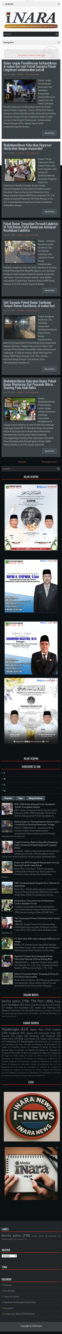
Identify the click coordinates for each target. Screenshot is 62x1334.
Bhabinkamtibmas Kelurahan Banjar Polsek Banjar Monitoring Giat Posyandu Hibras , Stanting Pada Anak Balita (29, 384)
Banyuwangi (24, 1061)
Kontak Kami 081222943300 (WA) (19, 1314)
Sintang (5, 1053)
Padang (31, 1050)
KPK (44, 1013)
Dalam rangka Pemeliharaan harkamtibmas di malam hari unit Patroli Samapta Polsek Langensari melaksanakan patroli (30, 66)
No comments (32, 74)
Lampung (43, 1067)
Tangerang (55, 1053)
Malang (42, 1050)
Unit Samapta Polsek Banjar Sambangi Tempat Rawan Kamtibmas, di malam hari (29, 304)
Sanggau (53, 1050)
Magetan (17, 1070)
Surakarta (14, 1033)
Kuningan (56, 1038)
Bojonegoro (52, 1044)
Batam (35, 1061)
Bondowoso (45, 1061)
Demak (31, 1038)
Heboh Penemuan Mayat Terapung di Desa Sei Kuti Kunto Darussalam (36, 975)
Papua (45, 1053)
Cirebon (56, 1029)
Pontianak (50, 1036)
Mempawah (6, 1058)
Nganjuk (35, 1053)
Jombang (13, 1064)
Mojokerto (13, 1072)
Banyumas (16, 1053)
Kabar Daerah (31, 1004)
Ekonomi (16, 1010)
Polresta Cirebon (18, 1047)
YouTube (11, 1016)
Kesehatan (24, 1007)
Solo (16, 1075)
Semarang (11, 1041)
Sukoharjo (10, 1044)
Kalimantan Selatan (29, 1064)
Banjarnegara (27, 1041)
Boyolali (6, 1036)
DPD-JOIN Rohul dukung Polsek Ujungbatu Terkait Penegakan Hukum (34, 805)
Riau (21, 1044)
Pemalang (18, 1058)
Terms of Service (11, 1296)
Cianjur (43, 1038)
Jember (4, 1064)
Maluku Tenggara (42, 1070)
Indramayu (34, 1036)
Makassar (28, 1070)
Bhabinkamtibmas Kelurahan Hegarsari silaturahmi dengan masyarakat (27, 146)
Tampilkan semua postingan (31, 55)
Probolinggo (46, 1072)
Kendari (21, 1050)
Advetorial (9, 1013)
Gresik (30, 1056)
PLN (40, 1010)
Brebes (55, 1061)
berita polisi (11, 1001)
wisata (38, 1007)
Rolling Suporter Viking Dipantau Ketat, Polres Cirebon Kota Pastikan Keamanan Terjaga (37, 823)
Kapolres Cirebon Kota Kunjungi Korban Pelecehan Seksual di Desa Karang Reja (33, 958)
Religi (57, 1001)
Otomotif (29, 1010)
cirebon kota (7, 1038)
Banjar (20, 74)
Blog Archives (35, 798)
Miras (48, 1010)
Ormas (5, 1010)
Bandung (43, 1041)
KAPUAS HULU (43, 1056)
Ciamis (4, 1047)
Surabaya (35, 1047)
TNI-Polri (37, 1001)
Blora (26, 1053)
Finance (35, 1013)
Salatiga (29, 1058)
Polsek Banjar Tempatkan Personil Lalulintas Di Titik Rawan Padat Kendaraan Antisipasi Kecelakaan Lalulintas (30, 227)
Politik (57, 1010)
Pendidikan (14, 1004)
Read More (49, 133)
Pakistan (23, 1072)
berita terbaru (8, 1239)
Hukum (9, 1007)
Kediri (55, 1056)
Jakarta (29, 1033)
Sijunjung (7, 1075)
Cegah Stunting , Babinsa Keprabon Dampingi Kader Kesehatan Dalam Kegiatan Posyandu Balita (36, 845)
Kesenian (53, 1013)
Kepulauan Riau (46, 1064)
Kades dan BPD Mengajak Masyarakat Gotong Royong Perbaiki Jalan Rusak (36, 864)
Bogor (7, 1056)
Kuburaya (56, 1041)
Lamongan (31, 1067)
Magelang (39, 1044)
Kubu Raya (18, 1067)
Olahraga (51, 1007)
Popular (8, 798)
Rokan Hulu (36, 1029)
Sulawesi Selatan (27, 1075)
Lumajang (5, 1070)
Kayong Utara (8, 1050)
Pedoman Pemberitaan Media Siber (20, 1302)
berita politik (22, 1013)
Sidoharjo (56, 1072)
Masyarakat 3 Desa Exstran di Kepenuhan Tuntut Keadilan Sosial (34, 902)
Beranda (22, 461)
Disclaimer (9, 1308)
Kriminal (56, 1004)
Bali (29, 1044)
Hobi (3, 1016)
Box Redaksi (9, 1290)
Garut (54, 1047)
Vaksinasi (20, 1239)
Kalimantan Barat (47, 1033)
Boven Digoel (19, 1056)
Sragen (19, 1036)
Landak (54, 1067)
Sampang (40, 1058)
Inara (39, 1326)
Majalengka (10, 1029)
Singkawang (52, 1058)
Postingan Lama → (50, 461)
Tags (20, 798)
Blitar (21, 1038)
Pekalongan (34, 1072)
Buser (45, 1004)
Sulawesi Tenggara (9, 1061)
